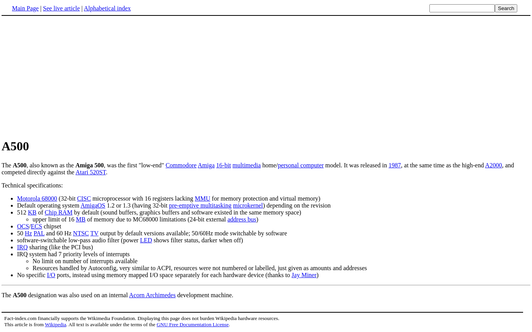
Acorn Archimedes (152, 295)
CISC (84, 198)
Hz (28, 233)
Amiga (206, 165)
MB (81, 219)
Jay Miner (304, 275)
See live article (61, 8)
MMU (202, 198)
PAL (39, 233)
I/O (51, 275)
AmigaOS (93, 205)
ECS (36, 226)
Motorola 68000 (37, 198)
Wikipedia (55, 324)
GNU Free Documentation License (192, 324)
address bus (242, 219)
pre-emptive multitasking (200, 205)
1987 (395, 165)
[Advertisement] (266, 77)
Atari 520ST (91, 172)
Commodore (181, 165)
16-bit (223, 165)
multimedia (247, 165)
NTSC (81, 233)
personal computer (301, 165)
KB (32, 212)
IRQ (22, 247)
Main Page (25, 8)
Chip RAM (59, 212)
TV (94, 233)
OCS (23, 226)
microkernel (248, 205)
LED (146, 240)
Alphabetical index (107, 8)
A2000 (493, 165)
